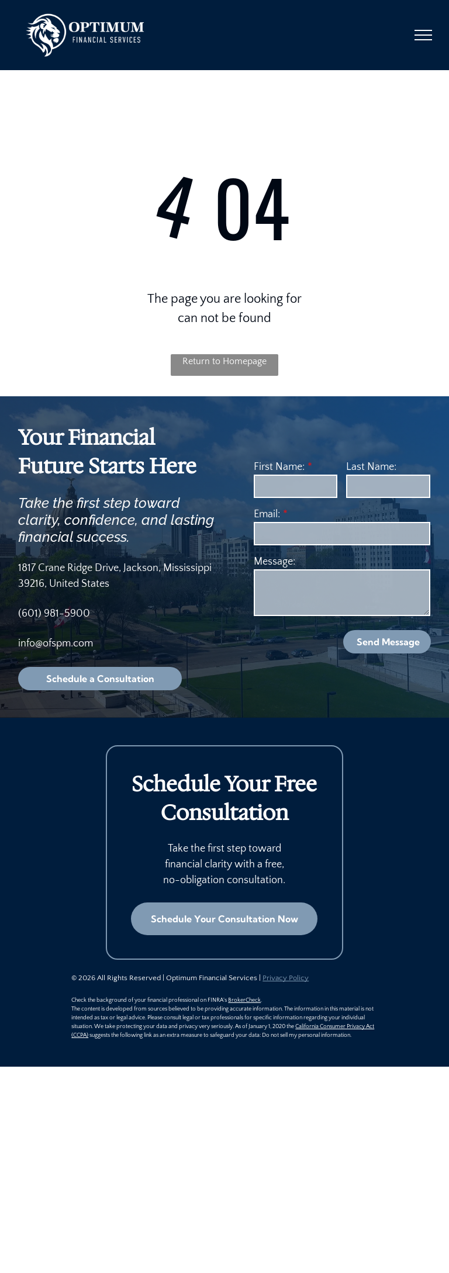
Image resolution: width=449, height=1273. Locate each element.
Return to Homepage (224, 361)
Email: (267, 514)
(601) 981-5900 (54, 614)
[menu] (423, 35)
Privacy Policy (286, 978)
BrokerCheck (244, 1000)
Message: (274, 562)
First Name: (279, 467)
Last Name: (371, 467)
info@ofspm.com (55, 643)
